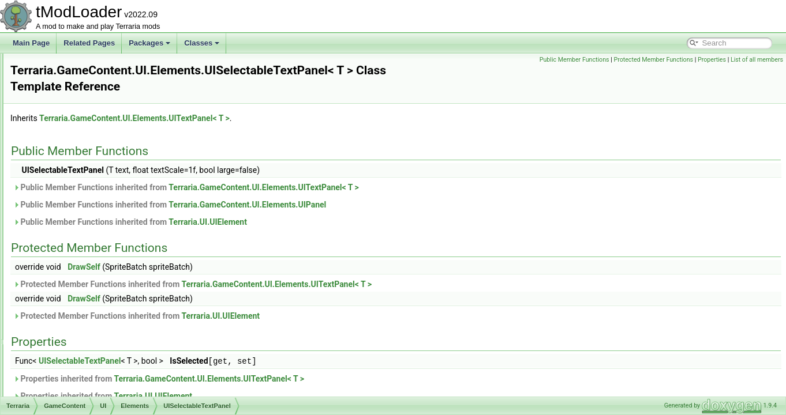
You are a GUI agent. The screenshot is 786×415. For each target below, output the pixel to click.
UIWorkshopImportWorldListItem (125, 345)
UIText (85, 269)
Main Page (31, 43)
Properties (712, 59)
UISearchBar (95, 218)
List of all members (757, 59)
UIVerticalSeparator (105, 319)
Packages (149, 43)
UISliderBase (95, 256)
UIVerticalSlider (98, 332)
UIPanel (87, 142)
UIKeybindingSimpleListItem (118, 91)
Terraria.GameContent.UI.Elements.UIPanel (391, 192)
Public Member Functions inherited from (330, 175)
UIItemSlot (91, 66)
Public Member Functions (574, 59)
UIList (84, 129)
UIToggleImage (98, 307)
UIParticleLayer (98, 154)
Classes (201, 43)
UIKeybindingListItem (107, 78)
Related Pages (89, 43)
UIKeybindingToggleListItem (118, 116)
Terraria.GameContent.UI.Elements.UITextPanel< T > (279, 106)
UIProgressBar (98, 167)
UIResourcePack (101, 180)
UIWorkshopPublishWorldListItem (126, 370)
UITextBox (91, 281)
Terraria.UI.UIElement (352, 209)
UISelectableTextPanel (110, 231)
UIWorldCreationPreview (113, 383)
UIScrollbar (92, 205)
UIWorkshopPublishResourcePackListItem (140, 357)
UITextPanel (94, 294)
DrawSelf (228, 254)
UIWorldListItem (99, 395)
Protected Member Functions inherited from (337, 272)
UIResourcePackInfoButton (117, 192)
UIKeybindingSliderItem (111, 104)
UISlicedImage (97, 243)
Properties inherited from (303, 366)
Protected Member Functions (653, 59)
